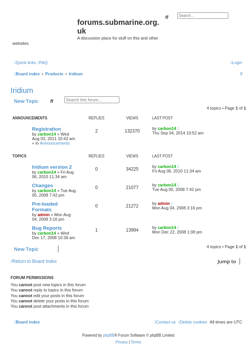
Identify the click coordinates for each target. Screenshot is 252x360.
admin (44, 214)
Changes (42, 185)
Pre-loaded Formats (45, 206)
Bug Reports (47, 228)
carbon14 (47, 134)
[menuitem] (42, 62)
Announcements (55, 143)
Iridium (22, 90)
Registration (46, 129)
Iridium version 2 (52, 167)
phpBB (109, 335)
